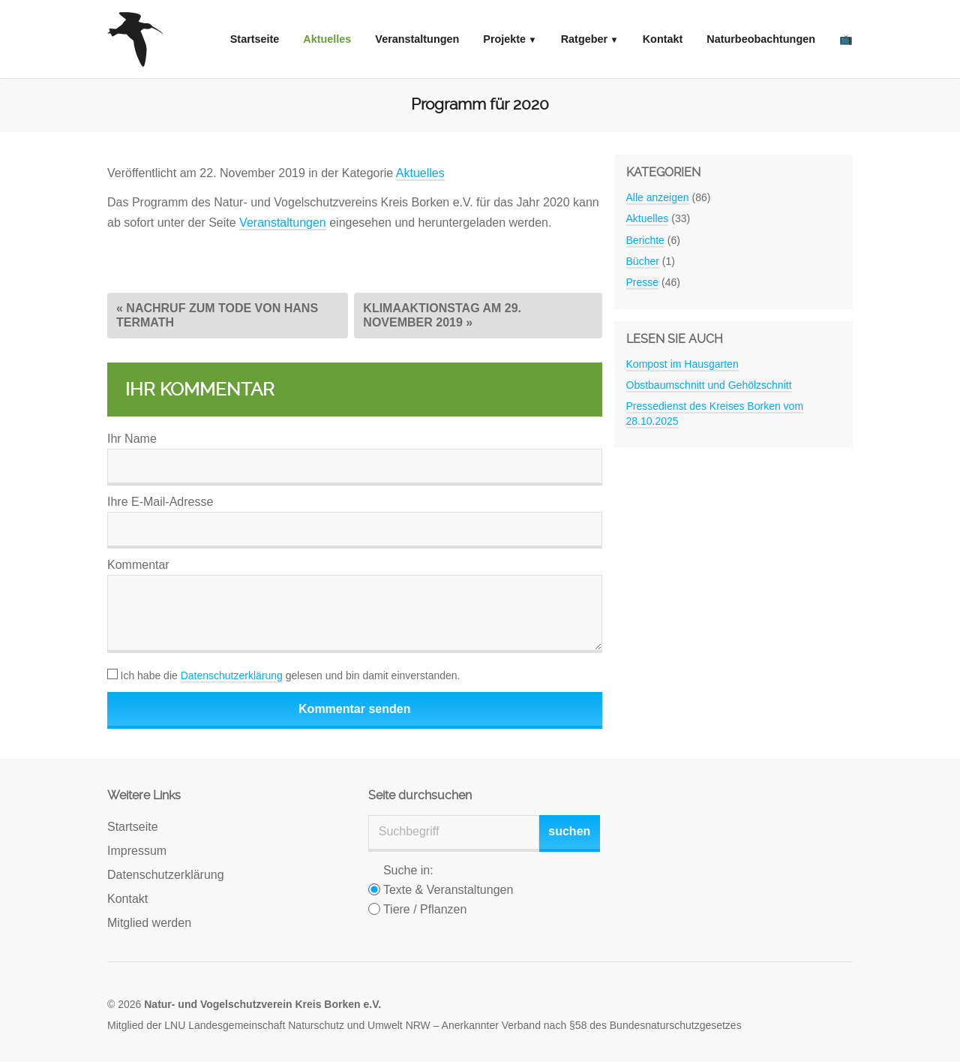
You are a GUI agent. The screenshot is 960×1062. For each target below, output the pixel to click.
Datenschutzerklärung (232, 675)
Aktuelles (327, 39)
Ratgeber (584, 39)
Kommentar (138, 564)
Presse (642, 282)
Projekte (504, 39)
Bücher (642, 261)
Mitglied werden (149, 922)
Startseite (255, 39)
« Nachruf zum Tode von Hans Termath (217, 315)
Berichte (645, 240)
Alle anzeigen (657, 197)
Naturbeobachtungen (760, 39)
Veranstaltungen (417, 39)
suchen (569, 831)
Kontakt (663, 39)
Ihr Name (132, 438)
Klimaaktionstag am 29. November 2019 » (442, 315)
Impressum (136, 850)
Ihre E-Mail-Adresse (160, 501)
